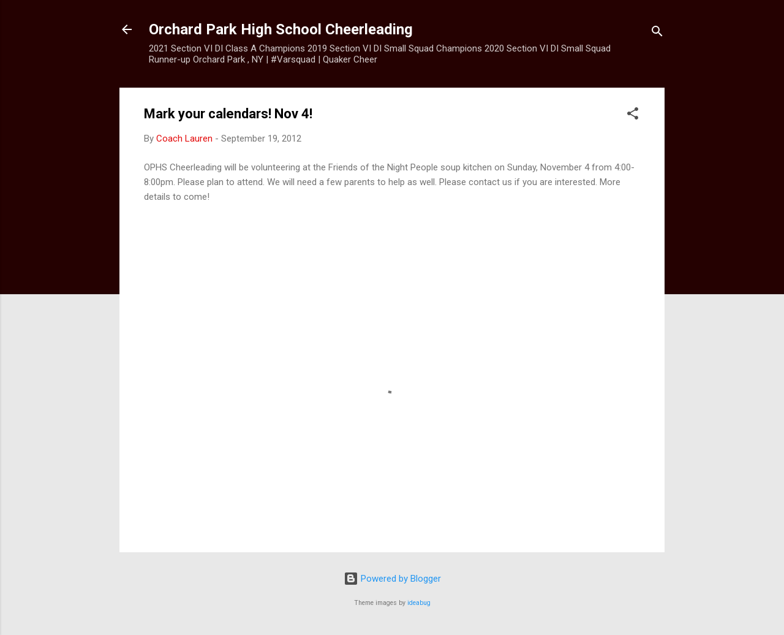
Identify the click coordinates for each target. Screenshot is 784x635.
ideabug (419, 603)
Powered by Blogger (392, 578)
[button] (632, 115)
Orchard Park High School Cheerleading (281, 29)
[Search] (657, 33)
